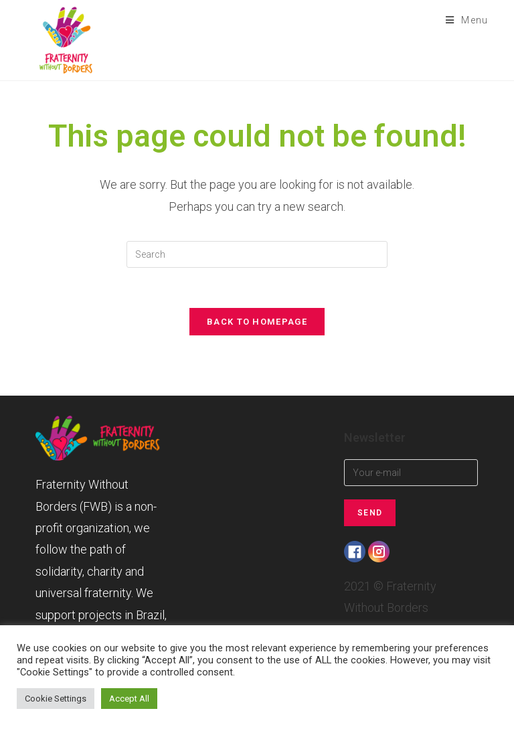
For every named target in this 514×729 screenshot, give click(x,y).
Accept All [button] (129, 699)
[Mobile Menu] (462, 20)
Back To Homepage (257, 322)
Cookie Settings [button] (55, 699)
